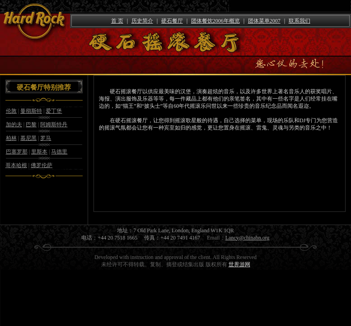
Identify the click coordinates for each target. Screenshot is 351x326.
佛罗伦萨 (41, 165)
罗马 (45, 138)
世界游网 (239, 264)
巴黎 (31, 124)
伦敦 (11, 111)
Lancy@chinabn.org (247, 238)
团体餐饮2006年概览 (215, 21)
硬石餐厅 (172, 21)
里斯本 (39, 152)
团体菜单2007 (264, 21)
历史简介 (142, 21)
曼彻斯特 (31, 111)
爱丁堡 (54, 111)
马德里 (59, 152)
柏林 (11, 138)
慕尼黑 (28, 138)
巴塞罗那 (17, 152)
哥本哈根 (16, 165)
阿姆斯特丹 (53, 124)
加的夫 (14, 124)
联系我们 (299, 21)
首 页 (117, 21)
